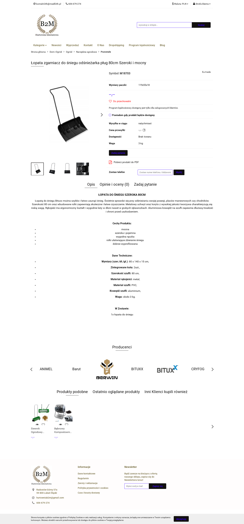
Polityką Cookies (75, 517)
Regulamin (83, 478)
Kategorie (40, 45)
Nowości (56, 45)
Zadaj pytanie (118, 153)
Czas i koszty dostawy (89, 492)
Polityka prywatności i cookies (93, 488)
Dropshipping (116, 45)
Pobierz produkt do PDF (124, 162)
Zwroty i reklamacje (88, 483)
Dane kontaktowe (86, 473)
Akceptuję (181, 519)
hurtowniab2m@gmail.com (50, 497)
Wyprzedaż (72, 45)
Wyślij (179, 172)
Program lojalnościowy (142, 45)
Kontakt (88, 45)
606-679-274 (43, 503)
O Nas (100, 45)
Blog (162, 45)
